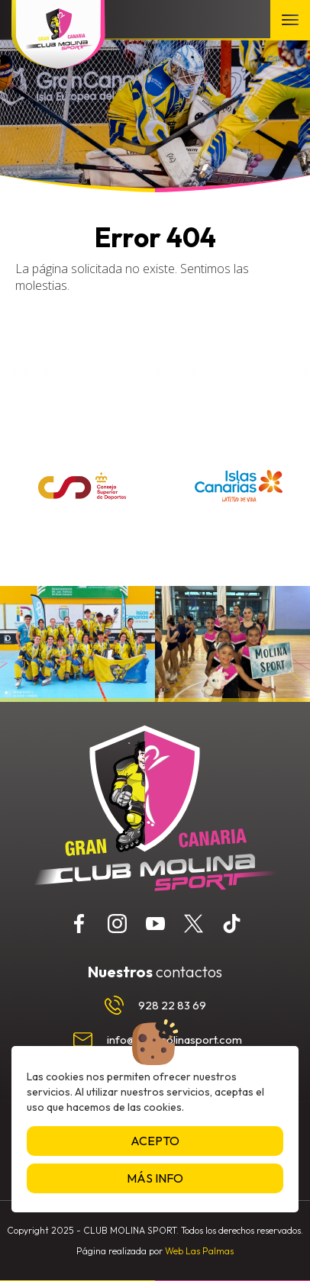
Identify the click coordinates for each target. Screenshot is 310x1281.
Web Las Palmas (199, 1251)
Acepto (155, 1140)
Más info (155, 1178)
